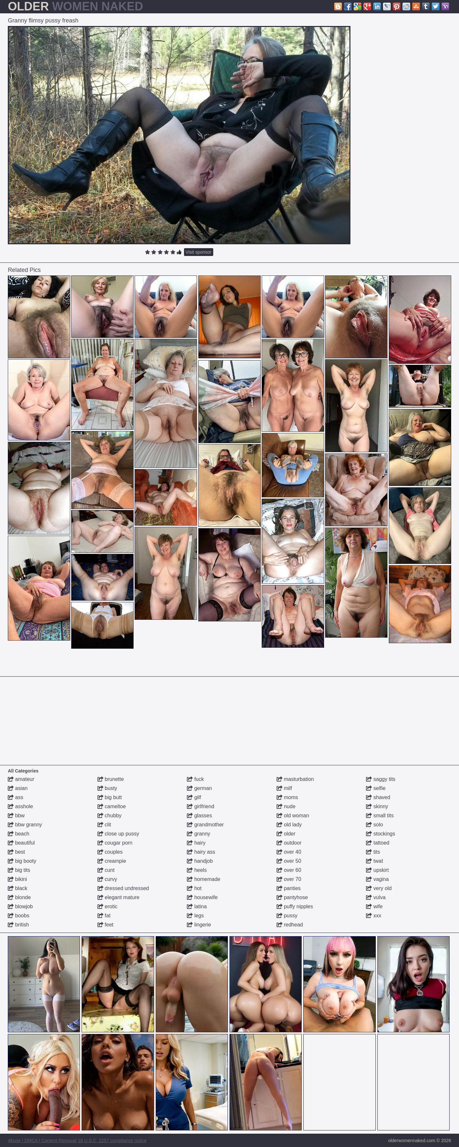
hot (194, 888)
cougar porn (115, 843)
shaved (378, 797)
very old (378, 888)
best (16, 852)
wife (374, 906)
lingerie (199, 924)
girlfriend (200, 806)
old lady (289, 824)
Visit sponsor (199, 252)
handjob (200, 861)
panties (289, 888)
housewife (202, 897)
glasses (199, 815)
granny (198, 833)
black (17, 888)
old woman (293, 815)
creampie (112, 861)
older (286, 833)
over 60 (289, 870)
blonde (19, 897)
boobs (18, 915)
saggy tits (380, 779)
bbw (16, 815)
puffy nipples (295, 906)
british (18, 924)
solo (374, 824)
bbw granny (25, 824)
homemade (203, 879)
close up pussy (118, 833)
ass (15, 797)
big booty (22, 861)
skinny (377, 806)
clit (104, 824)
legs (195, 915)
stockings (380, 833)
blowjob (20, 906)
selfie (376, 788)
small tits (380, 815)
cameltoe (112, 806)
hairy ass (201, 852)
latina (197, 906)
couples (110, 852)
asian (18, 788)
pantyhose (292, 897)
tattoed (377, 843)
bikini (17, 879)
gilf (194, 797)
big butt (110, 797)
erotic (108, 906)
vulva (376, 897)
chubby (110, 815)
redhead (290, 924)
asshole (20, 806)
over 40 (289, 852)
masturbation (295, 779)
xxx (373, 915)
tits (373, 852)
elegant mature (118, 897)
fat (104, 915)
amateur (21, 779)
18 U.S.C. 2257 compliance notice (112, 1140)
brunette (111, 779)
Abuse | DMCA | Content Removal (42, 1140)
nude (286, 806)
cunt (106, 870)
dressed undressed (123, 888)
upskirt (377, 870)
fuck (195, 779)
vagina (377, 879)
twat (374, 861)
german (199, 788)
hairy (196, 843)
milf (284, 788)
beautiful (21, 843)
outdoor (289, 843)
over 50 (289, 861)
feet (105, 924)
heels (197, 870)
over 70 (289, 879)
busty (107, 788)
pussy (287, 915)
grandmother (205, 824)
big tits (19, 870)
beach (18, 833)
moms (287, 797)
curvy (107, 879)
